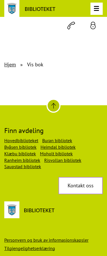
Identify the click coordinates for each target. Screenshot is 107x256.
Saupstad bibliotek (22, 166)
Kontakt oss (81, 185)
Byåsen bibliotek (20, 147)
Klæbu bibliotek (20, 153)
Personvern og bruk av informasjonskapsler (46, 240)
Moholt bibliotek (56, 153)
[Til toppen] (53, 106)
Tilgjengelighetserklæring (29, 248)
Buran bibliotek (57, 140)
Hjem (10, 64)
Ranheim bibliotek (22, 160)
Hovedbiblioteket (21, 140)
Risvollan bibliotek (62, 160)
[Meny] (96, 9)
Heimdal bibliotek (58, 147)
